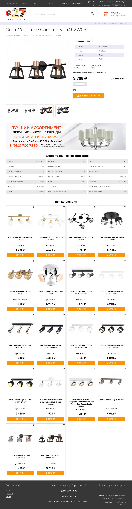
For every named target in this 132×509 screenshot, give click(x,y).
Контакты (49, 4)
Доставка (9, 494)
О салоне (36, 4)
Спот (31, 36)
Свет (25, 36)
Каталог (17, 36)
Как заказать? (11, 4)
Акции (24, 4)
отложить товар (120, 79)
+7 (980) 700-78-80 (71, 3)
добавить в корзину (88, 96)
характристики (82, 41)
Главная (9, 36)
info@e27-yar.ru (67, 496)
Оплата (8, 497)
